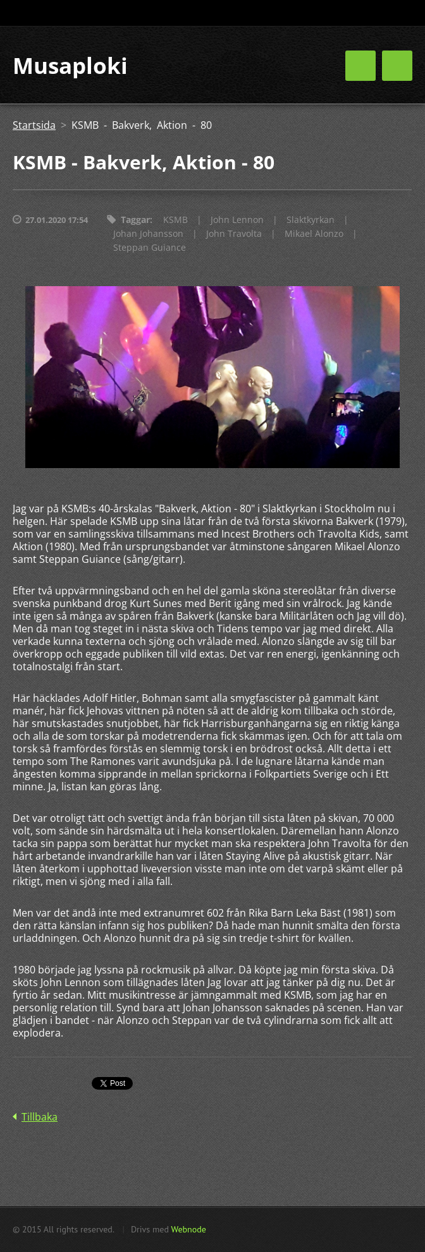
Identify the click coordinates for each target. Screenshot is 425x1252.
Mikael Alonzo (314, 233)
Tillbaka (40, 1117)
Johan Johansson (148, 233)
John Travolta (234, 233)
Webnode (188, 1229)
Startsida (34, 125)
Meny (397, 66)
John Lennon (237, 220)
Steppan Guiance (149, 247)
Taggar (135, 220)
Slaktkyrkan (310, 220)
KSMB (175, 220)
